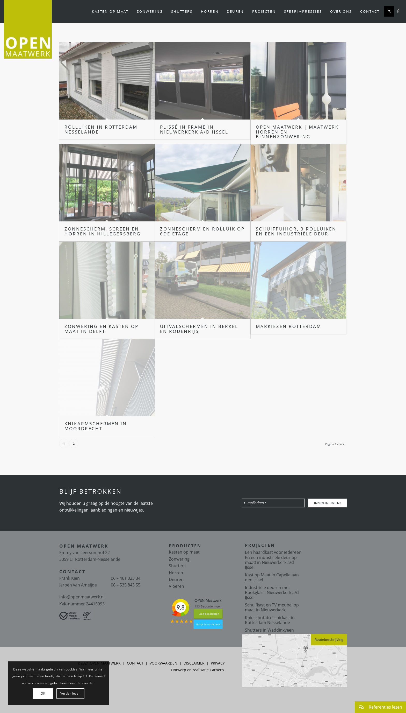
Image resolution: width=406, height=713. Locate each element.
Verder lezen (70, 693)
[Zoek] (389, 11)
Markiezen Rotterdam (288, 326)
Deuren (176, 579)
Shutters (177, 566)
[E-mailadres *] (273, 503)
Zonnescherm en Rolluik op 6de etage (202, 231)
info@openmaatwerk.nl (82, 597)
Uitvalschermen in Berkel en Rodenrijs (199, 328)
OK (43, 693)
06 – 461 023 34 (125, 578)
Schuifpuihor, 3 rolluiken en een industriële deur (296, 231)
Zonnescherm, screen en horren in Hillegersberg (102, 231)
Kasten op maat (184, 552)
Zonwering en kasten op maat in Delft (101, 328)
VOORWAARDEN (163, 663)
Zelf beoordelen (209, 614)
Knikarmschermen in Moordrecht (95, 426)
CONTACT (135, 663)
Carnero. (217, 669)
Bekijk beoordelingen (209, 624)
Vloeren (176, 586)
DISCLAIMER (194, 663)
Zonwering (179, 559)
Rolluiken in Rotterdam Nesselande (100, 129)
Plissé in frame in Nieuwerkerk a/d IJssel (194, 129)
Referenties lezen (378, 707)
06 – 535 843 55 (125, 585)
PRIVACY (218, 663)
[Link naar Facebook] (398, 11)
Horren (176, 573)
